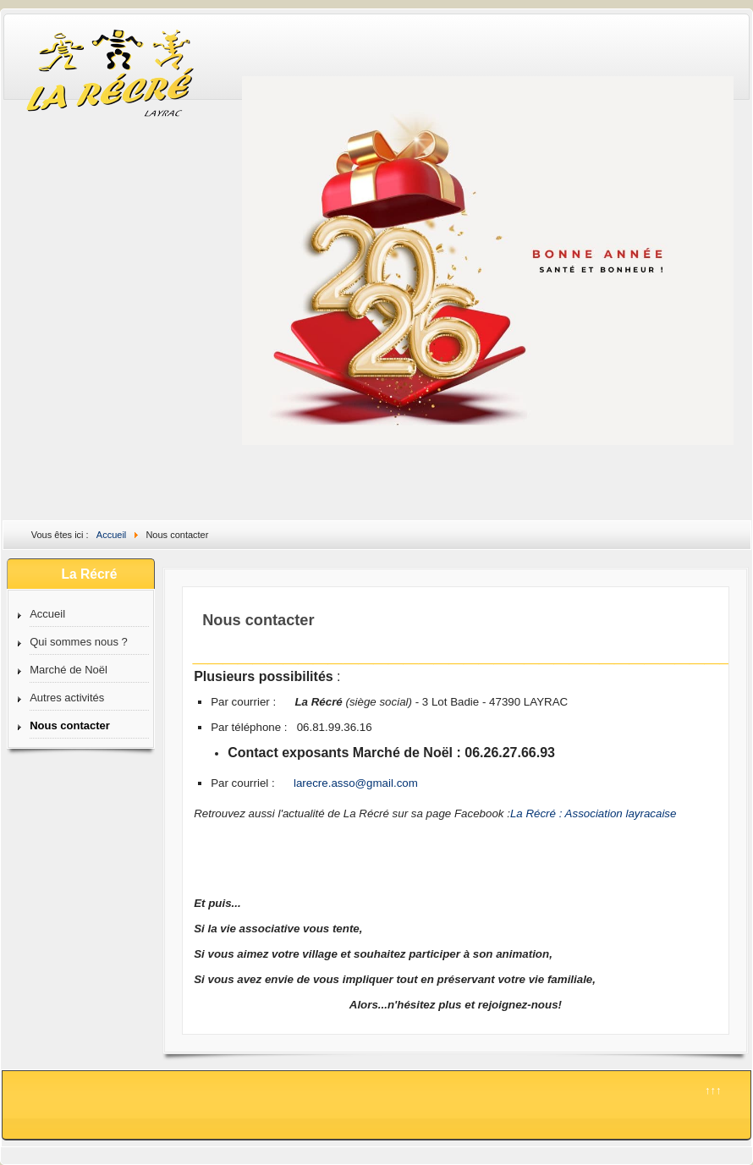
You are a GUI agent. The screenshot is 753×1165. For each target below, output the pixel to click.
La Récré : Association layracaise (593, 813)
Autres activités (67, 697)
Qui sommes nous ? (79, 641)
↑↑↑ (713, 1090)
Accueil (47, 613)
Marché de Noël (68, 669)
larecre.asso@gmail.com (356, 783)
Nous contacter (70, 725)
